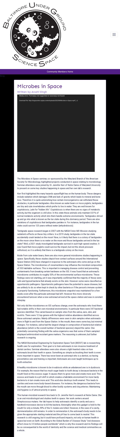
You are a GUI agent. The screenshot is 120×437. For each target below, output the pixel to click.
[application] (56, 133)
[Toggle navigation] (114, 34)
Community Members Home (60, 71)
